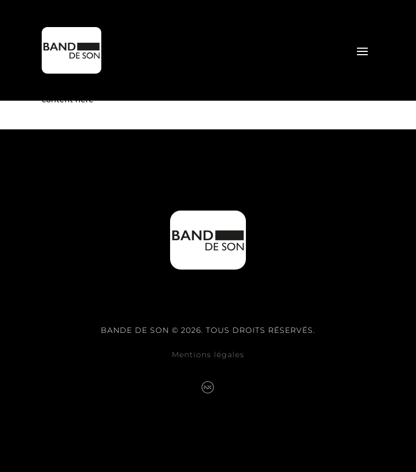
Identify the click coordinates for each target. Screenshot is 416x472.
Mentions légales (208, 354)
